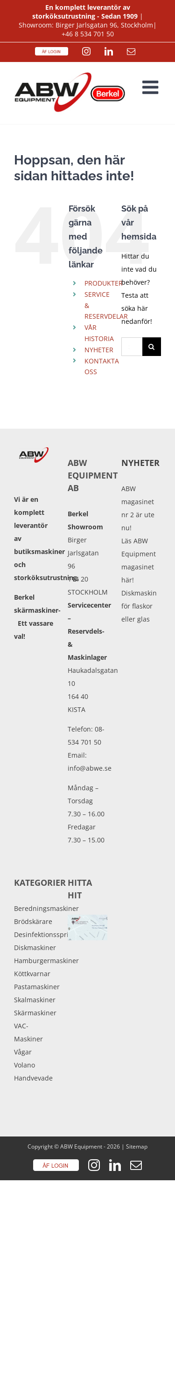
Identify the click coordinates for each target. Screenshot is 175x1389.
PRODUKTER (103, 283)
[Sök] (151, 346)
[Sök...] (131, 346)
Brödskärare (33, 921)
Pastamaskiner (34, 986)
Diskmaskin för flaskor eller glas (139, 605)
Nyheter (140, 462)
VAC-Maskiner (28, 1032)
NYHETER (98, 349)
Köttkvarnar (32, 973)
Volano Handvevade (33, 1071)
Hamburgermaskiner (34, 960)
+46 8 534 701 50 (88, 33)
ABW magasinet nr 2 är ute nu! (137, 508)
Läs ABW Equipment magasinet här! (138, 560)
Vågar (23, 1051)
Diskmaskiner (34, 947)
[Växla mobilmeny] (151, 87)
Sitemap (136, 1146)
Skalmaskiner (34, 999)
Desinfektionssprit (34, 934)
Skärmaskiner (34, 1012)
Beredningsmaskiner (34, 908)
